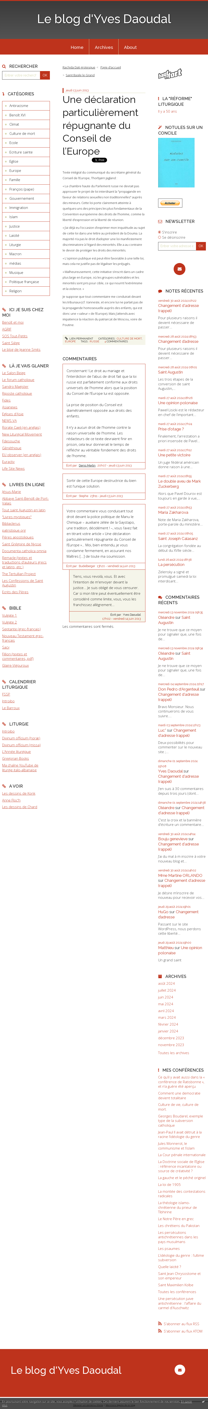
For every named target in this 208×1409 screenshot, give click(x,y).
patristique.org (14, 530)
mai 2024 (165, 1004)
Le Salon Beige (13, 372)
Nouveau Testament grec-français (23, 638)
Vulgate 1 (9, 615)
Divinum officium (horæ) (21, 738)
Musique (16, 272)
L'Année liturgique (16, 751)
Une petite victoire (174, 455)
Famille (14, 179)
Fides (6, 400)
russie (94, 341)
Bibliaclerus (11, 523)
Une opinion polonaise (178, 402)
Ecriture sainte (21, 152)
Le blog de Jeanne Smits (21, 349)
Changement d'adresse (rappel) (177, 733)
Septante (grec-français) (21, 629)
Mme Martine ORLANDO (180, 875)
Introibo (8, 701)
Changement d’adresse (178, 341)
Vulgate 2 (9, 622)
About (130, 47)
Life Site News (13, 468)
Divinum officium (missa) (21, 745)
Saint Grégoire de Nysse (21, 544)
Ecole (13, 142)
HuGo (163, 911)
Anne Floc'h (11, 800)
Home (77, 47)
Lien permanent (79, 338)
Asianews (9, 407)
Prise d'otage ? (171, 429)
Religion (15, 291)
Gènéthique (11, 448)
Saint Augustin (170, 372)
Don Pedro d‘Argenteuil (178, 689)
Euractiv (8, 461)
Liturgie (15, 244)
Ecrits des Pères (15, 592)
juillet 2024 (167, 990)
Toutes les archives (173, 1053)
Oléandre (166, 617)
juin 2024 (165, 997)
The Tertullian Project (19, 573)
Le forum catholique (18, 379)
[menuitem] (77, 47)
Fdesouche (11, 441)
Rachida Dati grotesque (79, 67)
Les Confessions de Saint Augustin (22, 583)
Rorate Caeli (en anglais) (21, 427)
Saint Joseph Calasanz (178, 538)
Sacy (5, 647)
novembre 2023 (171, 1045)
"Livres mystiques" (17, 516)
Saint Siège (11, 342)
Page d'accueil (110, 67)
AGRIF (6, 329)
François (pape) (21, 189)
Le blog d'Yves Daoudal (104, 19)
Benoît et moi (13, 322)
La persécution (171, 564)
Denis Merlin (87, 465)
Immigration (18, 207)
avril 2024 (166, 1011)
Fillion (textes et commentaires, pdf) (18, 656)
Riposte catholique (17, 393)
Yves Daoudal (170, 771)
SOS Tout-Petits (15, 336)
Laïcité (14, 235)
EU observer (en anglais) (21, 454)
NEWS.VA (9, 420)
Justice (14, 226)
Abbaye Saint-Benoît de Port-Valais (25, 500)
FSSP (6, 694)
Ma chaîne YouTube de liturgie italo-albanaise (20, 767)
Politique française (24, 281)
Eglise (13, 161)
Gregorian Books (15, 758)
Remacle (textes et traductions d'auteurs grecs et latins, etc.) (24, 562)
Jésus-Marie (11, 491)
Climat (14, 124)
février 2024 (168, 1024)
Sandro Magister (15, 386)
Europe (15, 170)
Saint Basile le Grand (80, 75)
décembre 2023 (171, 1038)
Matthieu (166, 947)
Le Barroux (11, 707)
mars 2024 (167, 1017)
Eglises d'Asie (13, 414)
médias (15, 263)
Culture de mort (22, 133)
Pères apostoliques (18, 537)
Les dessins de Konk (18, 793)
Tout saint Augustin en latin (23, 510)
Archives (104, 47)
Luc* (162, 730)
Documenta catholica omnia (24, 550)
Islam (13, 216)
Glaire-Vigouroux (15, 665)
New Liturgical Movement (22, 434)
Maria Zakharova (173, 512)
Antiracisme (18, 105)
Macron (15, 253)
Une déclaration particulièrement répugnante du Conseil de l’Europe (100, 125)
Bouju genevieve (173, 838)
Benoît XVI (17, 115)
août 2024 (166, 983)
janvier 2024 (168, 1031)
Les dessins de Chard (19, 806)
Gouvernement (21, 198)
